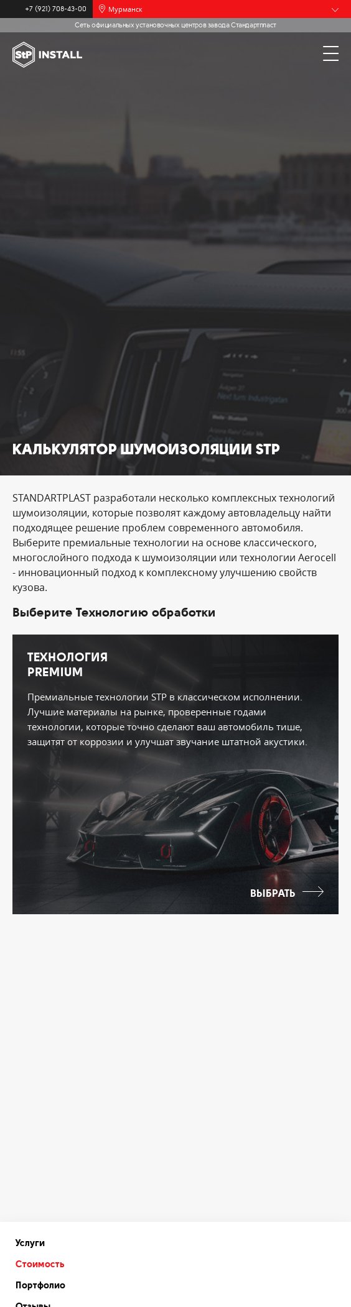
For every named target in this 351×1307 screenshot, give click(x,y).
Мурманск (125, 9)
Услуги (30, 1243)
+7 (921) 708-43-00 (56, 9)
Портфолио (40, 1285)
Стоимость (40, 1264)
